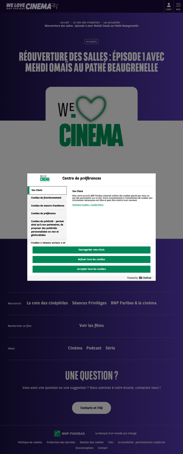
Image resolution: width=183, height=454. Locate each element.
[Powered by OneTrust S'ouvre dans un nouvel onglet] (140, 278)
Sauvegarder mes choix (91, 250)
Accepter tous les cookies (91, 269)
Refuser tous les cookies (91, 259)
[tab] (47, 190)
